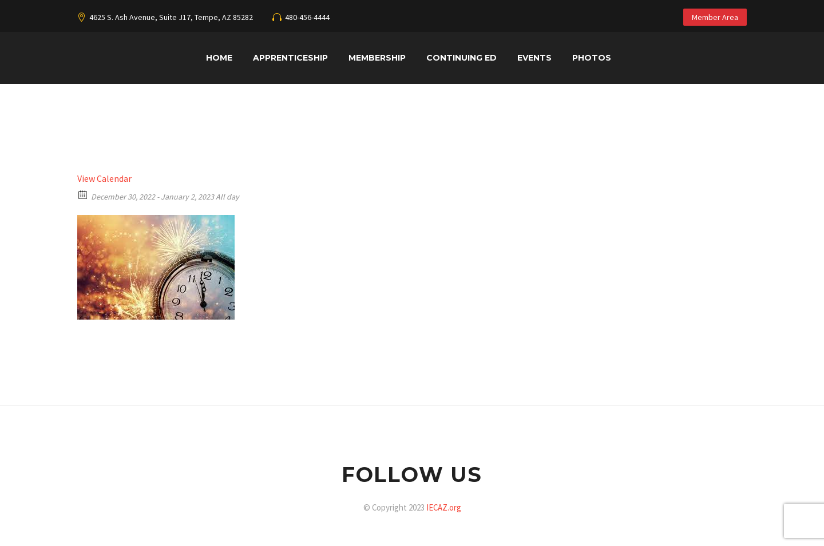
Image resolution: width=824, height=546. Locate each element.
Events (534, 58)
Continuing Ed (461, 58)
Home (219, 58)
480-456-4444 (307, 17)
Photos (591, 58)
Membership (377, 58)
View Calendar (104, 178)
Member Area (715, 17)
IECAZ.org (443, 507)
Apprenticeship (290, 58)
